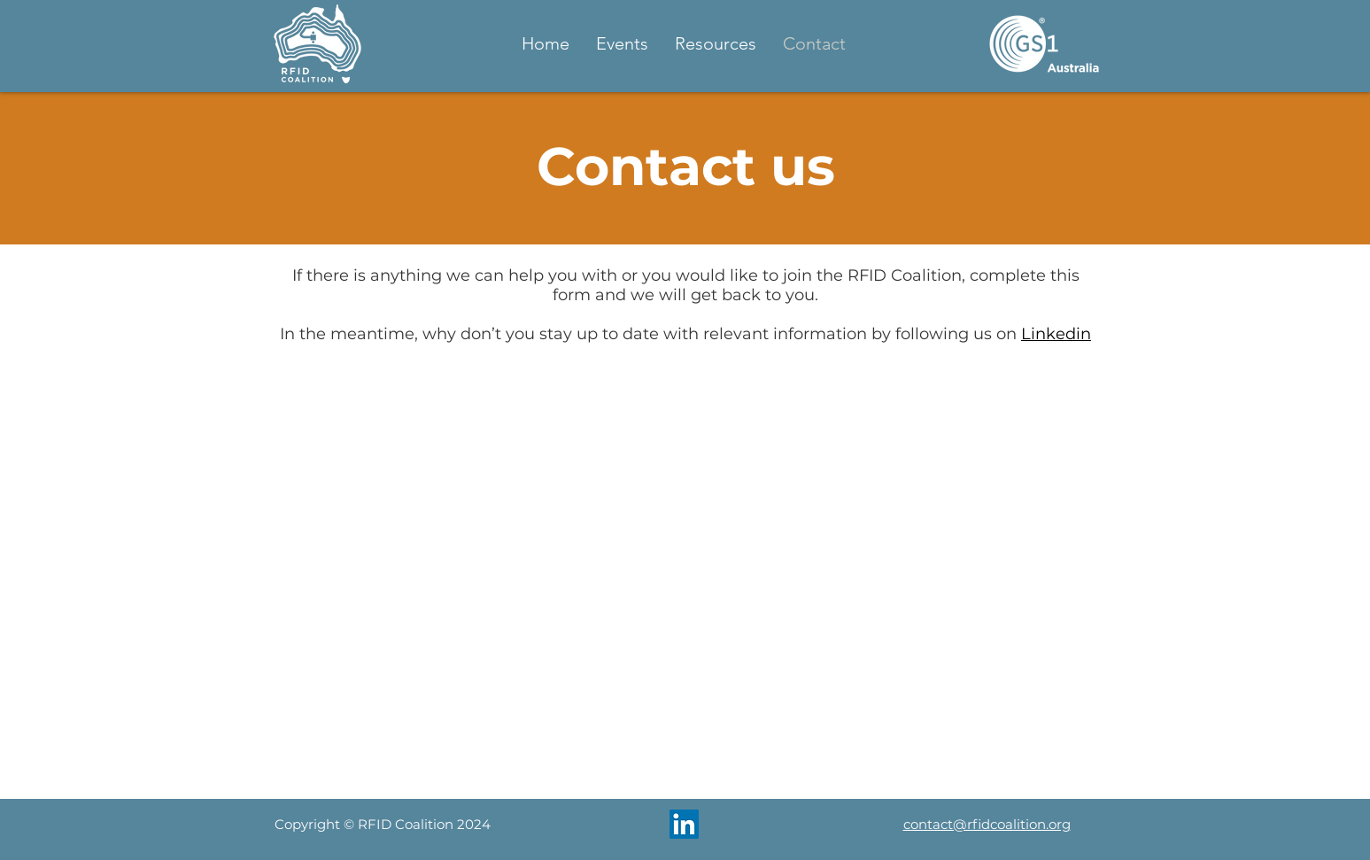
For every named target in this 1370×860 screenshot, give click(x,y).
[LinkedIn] (684, 824)
